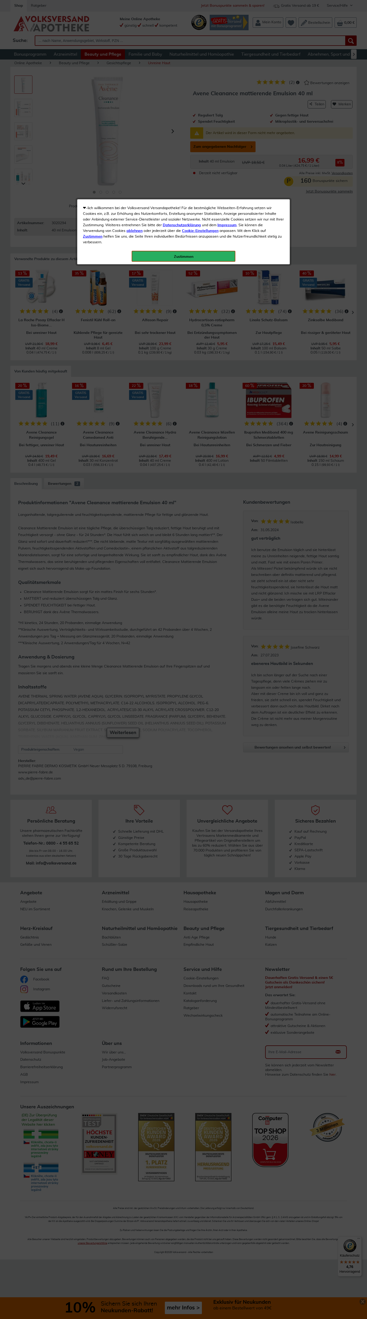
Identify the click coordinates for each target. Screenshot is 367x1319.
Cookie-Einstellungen (200, 122)
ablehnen (134, 122)
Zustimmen (92, 127)
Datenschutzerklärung (182, 116)
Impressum (227, 116)
